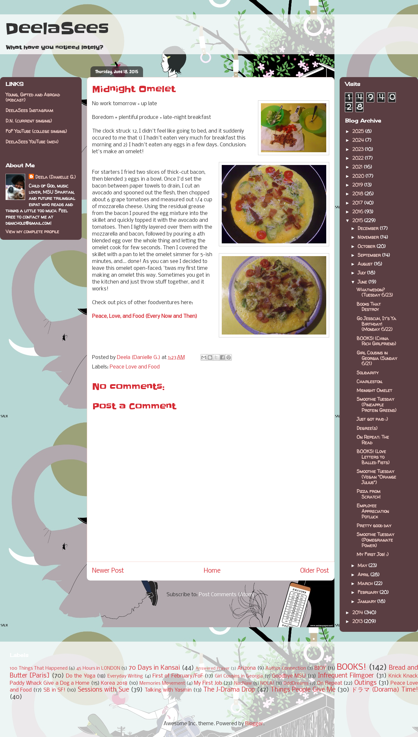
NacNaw (243, 683)
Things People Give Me (303, 690)
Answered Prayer (213, 668)
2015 (358, 220)
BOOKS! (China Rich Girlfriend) (376, 341)
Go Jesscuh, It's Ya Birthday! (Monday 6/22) (376, 324)
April (364, 574)
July (362, 273)
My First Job (208, 683)
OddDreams (296, 683)
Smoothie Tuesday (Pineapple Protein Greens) (376, 404)
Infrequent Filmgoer (346, 676)
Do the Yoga (80, 676)
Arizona (246, 668)
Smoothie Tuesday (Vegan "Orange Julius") (376, 476)
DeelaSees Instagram (29, 110)
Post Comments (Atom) (227, 595)
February (368, 592)
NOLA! (267, 683)
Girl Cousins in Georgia (239, 676)
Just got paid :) (372, 419)
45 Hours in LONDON (98, 668)
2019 (358, 185)
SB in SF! (54, 690)
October (367, 246)
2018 (358, 193)
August (366, 264)
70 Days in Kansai (154, 668)
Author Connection (285, 668)
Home (212, 571)
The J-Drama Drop (229, 690)
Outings (365, 683)
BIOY (320, 668)
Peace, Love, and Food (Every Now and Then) (144, 316)
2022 (358, 158)
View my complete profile (32, 231)
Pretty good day (374, 525)
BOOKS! (351, 667)
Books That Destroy (369, 307)
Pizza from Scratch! (368, 494)
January (367, 601)
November (369, 237)
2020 (358, 176)
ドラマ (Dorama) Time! (384, 690)
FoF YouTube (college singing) (36, 131)
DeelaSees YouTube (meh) (32, 142)
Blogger (254, 724)
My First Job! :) (373, 554)
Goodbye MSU (289, 676)
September (370, 255)
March (366, 583)
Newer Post (108, 571)
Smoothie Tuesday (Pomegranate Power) (375, 540)
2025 (358, 131)
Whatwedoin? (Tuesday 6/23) (375, 292)
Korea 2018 (114, 683)
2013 (358, 621)
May (363, 565)
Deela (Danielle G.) (55, 177)
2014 (358, 612)
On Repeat (329, 683)
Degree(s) (367, 428)
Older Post (314, 571)
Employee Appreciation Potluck (373, 511)
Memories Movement (162, 683)
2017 (358, 203)
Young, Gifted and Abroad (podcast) (33, 97)
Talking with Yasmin (168, 690)
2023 (358, 149)
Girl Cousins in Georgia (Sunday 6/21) (377, 358)
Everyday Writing (125, 676)
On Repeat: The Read (373, 440)
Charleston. (370, 381)
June (363, 282)
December (369, 228)
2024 (358, 140)
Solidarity (367, 372)
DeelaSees (57, 28)
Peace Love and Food (135, 367)
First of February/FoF (178, 676)
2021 (358, 167)
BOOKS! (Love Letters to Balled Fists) (373, 457)
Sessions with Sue (103, 690)
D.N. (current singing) (29, 121)
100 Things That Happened (39, 668)
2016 (358, 211)
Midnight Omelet (374, 390)
